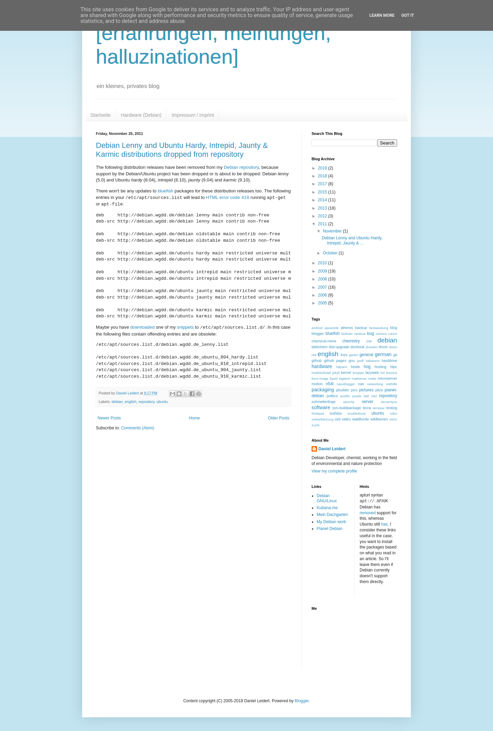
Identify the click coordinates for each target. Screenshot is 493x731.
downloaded (142, 327)
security (348, 402)
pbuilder (342, 390)
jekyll (336, 373)
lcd (382, 373)
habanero (373, 361)
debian (117, 402)
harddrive (389, 360)
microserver (387, 378)
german (383, 354)
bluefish (165, 190)
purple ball (360, 396)
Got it (407, 15)
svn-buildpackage (346, 408)
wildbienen (379, 419)
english (130, 402)
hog (367, 366)
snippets (185, 327)
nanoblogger (346, 384)
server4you (389, 402)
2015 (323, 192)
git (395, 355)
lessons (391, 373)
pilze (379, 390)
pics (354, 390)
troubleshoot (356, 413)
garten (353, 355)
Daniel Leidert (331, 448)
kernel (346, 372)
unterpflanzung (322, 419)
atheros (347, 328)
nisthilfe (391, 384)
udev (393, 413)
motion (317, 384)
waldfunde (360, 419)
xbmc (393, 419)
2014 (323, 200)
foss (344, 355)
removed (368, 512)
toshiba (336, 413)
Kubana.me (327, 507)
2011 (323, 224)
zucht (315, 425)
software (321, 407)
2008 (323, 279)
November (333, 231)
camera (381, 334)
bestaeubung (378, 328)
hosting (381, 367)
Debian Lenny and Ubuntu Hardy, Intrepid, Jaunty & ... (352, 240)
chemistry (351, 341)
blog (393, 328)
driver (383, 347)
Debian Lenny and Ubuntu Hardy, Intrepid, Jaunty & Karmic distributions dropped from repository (182, 150)
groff (360, 361)
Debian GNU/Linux (327, 498)
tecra (367, 408)
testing (391, 408)
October (331, 253)
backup (361, 328)
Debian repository (241, 167)
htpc (393, 367)
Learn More (382, 15)
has (384, 523)
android (317, 328)
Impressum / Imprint (193, 115)
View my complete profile (334, 471)
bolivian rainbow (353, 334)
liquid (333, 378)
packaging (323, 389)
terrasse (379, 408)
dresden (372, 347)
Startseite (100, 115)
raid (374, 396)
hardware (322, 366)
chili (369, 341)
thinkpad (318, 413)
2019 (323, 168)
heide (355, 367)
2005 (323, 303)
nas (361, 384)
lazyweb (372, 372)
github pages (335, 360)
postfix (345, 396)
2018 (323, 176)
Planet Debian (329, 528)
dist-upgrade (339, 347)
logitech (344, 378)
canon (392, 334)
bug (370, 333)
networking (375, 384)
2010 (323, 263)
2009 (323, 271)
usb (337, 419)
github (316, 360)
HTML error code (228, 197)
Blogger (302, 700)
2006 (323, 295)
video (346, 419)
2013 (323, 208)
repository (146, 402)
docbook (358, 347)
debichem (320, 347)
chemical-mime (324, 341)
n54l (330, 383)
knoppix (358, 373)
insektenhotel (321, 373)
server (367, 401)
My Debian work (331, 521)
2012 (323, 216)
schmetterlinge (324, 402)
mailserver (359, 378)
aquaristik (332, 328)
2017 (323, 183)
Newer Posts (109, 418)
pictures (366, 390)
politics (332, 396)
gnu (352, 360)
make (372, 378)
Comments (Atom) (137, 428)
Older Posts (278, 418)
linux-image (320, 378)
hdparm (341, 367)
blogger (318, 333)
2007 (323, 287)
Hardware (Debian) (141, 115)
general (366, 354)
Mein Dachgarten (332, 514)
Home (194, 418)
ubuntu (162, 402)
